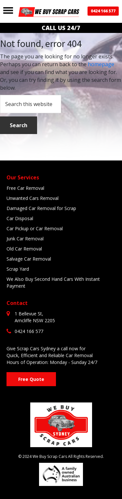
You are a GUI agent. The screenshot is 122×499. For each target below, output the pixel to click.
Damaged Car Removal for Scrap (41, 208)
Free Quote (31, 379)
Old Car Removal (24, 249)
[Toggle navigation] (8, 10)
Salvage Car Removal (29, 259)
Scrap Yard (18, 269)
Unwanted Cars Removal (33, 198)
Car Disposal (20, 218)
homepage (101, 64)
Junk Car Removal (25, 238)
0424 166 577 (103, 11)
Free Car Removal (25, 188)
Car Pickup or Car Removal (35, 228)
